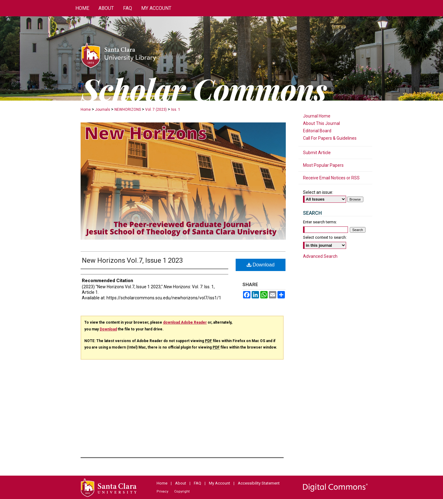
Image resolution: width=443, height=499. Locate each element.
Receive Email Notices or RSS (331, 177)
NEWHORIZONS (127, 109)
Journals (102, 109)
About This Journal (321, 123)
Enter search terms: (320, 222)
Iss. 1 (175, 109)
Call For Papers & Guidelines (330, 138)
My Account (219, 483)
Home (86, 109)
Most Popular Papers (323, 165)
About (180, 483)
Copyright (182, 491)
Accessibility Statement (259, 483)
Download (261, 264)
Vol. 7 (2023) (156, 109)
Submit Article (317, 152)
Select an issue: (318, 192)
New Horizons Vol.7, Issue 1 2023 (132, 260)
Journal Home (316, 116)
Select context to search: (325, 237)
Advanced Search (320, 256)
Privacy (162, 491)
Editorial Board (317, 130)
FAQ (197, 483)
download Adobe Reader (185, 322)
